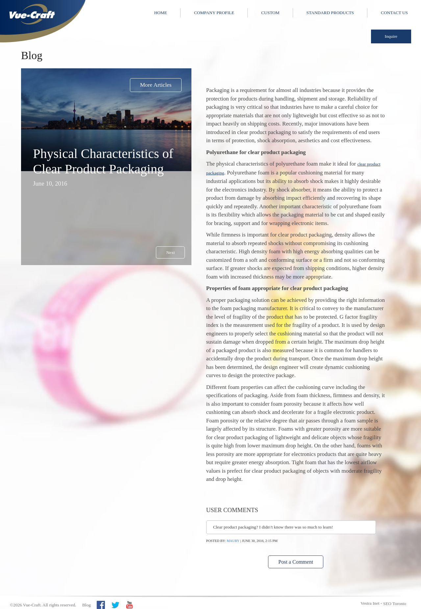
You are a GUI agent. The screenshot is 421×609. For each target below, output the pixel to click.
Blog (86, 604)
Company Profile (214, 12)
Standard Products (330, 12)
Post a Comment (295, 562)
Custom (270, 12)
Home (160, 12)
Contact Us (394, 12)
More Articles (156, 85)
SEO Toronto (394, 603)
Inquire (391, 36)
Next (170, 252)
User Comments (232, 510)
